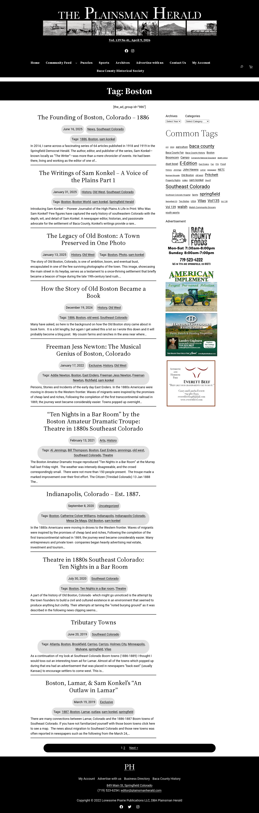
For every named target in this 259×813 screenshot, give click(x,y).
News (91, 129)
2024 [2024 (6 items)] (172, 147)
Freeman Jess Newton (115, 375)
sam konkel (107, 139)
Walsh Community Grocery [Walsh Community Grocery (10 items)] (202, 207)
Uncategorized (109, 506)
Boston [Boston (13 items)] (211, 152)
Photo (123, 254)
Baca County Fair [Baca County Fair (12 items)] (175, 152)
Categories (192, 116)
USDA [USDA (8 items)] (193, 201)
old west (93, 317)
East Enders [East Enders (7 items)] (204, 164)
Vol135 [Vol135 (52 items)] (213, 201)
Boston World (81, 202)
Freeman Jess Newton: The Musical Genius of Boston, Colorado (93, 350)
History (86, 192)
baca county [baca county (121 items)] (201, 146)
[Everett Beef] (191, 408)
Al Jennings (58, 450)
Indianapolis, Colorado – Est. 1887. (93, 493)
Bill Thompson (78, 450)
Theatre (107, 455)
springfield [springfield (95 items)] (210, 194)
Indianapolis (105, 516)
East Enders (90, 375)
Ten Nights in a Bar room (97, 588)
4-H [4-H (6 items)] (167, 147)
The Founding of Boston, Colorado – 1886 (93, 117)
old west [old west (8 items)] (199, 175)
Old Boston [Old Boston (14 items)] (187, 175)
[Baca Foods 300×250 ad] (191, 266)
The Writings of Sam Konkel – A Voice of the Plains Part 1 (93, 176)
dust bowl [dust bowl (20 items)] (172, 164)
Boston (93, 139)
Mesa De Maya (76, 520)
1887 (65, 712)
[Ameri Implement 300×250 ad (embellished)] (191, 310)
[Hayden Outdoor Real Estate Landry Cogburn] (191, 355)
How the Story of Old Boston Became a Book (93, 292)
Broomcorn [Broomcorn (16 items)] (172, 157)
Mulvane (81, 649)
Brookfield (79, 644)
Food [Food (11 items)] (223, 164)
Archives (171, 116)
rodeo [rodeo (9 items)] (185, 180)
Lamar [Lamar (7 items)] (203, 170)
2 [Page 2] (124, 748)
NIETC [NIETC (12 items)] (221, 169)
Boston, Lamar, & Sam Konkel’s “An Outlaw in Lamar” (93, 686)
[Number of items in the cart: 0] (251, 67)
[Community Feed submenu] (76, 63)
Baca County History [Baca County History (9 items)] (195, 152)
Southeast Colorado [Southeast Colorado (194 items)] (188, 186)
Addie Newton (60, 375)
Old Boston (95, 520)
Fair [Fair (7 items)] (212, 164)
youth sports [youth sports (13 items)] (172, 212)
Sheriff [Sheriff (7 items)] (208, 180)
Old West (99, 192)
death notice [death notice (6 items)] (223, 158)
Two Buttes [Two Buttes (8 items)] (184, 201)
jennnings (124, 450)
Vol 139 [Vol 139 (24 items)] (171, 207)
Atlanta (55, 644)
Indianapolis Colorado (130, 516)
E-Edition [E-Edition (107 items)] (188, 163)
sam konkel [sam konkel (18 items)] (196, 180)
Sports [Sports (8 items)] (195, 195)
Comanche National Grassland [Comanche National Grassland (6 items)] (203, 158)
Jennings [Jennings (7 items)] (177, 170)
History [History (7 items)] (169, 170)
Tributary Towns (93, 622)
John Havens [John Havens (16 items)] (190, 169)
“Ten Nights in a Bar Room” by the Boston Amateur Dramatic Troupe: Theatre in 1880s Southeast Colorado (93, 421)
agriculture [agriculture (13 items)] (182, 147)
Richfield (91, 380)
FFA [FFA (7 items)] (217, 164)
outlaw (95, 712)
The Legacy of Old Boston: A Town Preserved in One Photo (93, 239)
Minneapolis (136, 644)
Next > (133, 748)
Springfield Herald (121, 202)
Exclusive (95, 365)
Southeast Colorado (110, 129)
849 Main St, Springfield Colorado (129, 785)
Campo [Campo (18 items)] (185, 157)
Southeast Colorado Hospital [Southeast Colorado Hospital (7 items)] (178, 195)
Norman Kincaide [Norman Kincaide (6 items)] (173, 175)
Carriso (92, 644)
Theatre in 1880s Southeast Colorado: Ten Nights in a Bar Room (93, 563)
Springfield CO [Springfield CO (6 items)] (171, 201)
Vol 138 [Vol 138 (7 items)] (224, 201)
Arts (102, 440)
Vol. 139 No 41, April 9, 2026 (129, 40)
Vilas (107, 649)
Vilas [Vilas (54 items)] (202, 200)
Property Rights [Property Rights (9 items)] (173, 180)
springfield (96, 649)
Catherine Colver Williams (78, 516)
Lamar (85, 712)
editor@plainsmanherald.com (141, 790)
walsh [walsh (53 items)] (182, 207)
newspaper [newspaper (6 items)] (211, 170)
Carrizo (104, 644)
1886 (83, 139)
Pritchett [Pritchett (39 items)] (211, 175)
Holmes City (118, 644)
